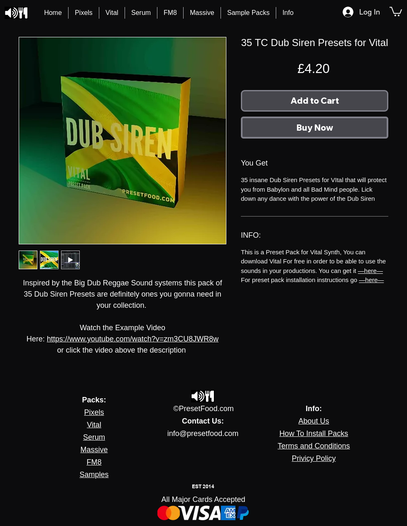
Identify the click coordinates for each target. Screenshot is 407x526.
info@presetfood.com (202, 433)
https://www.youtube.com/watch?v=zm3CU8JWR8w (133, 339)
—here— (370, 270)
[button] (288, 13)
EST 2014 (203, 486)
